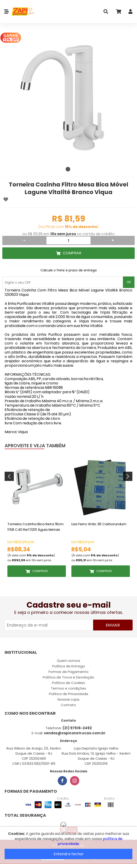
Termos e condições (68, 688)
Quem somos (68, 660)
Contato (68, 704)
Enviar (113, 625)
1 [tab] (68, 169)
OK (129, 282)
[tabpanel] (68, 98)
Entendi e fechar (69, 854)
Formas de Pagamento (68, 671)
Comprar (72, 253)
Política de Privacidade (68, 693)
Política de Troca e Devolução (68, 677)
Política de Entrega (68, 666)
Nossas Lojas (68, 699)
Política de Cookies (68, 682)
